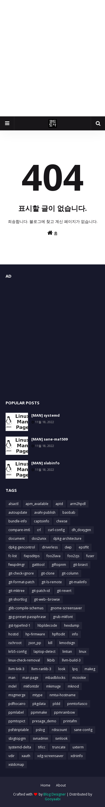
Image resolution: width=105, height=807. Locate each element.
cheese (61, 521)
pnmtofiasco (77, 703)
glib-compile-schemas (25, 608)
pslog (40, 729)
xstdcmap (16, 764)
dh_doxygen (81, 529)
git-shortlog (17, 599)
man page (30, 677)
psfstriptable (18, 729)
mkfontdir (31, 686)
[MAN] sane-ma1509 (49, 439)
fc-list (12, 556)
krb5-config (17, 651)
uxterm (78, 747)
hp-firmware (35, 634)
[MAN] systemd (45, 415)
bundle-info (17, 521)
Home (45, 785)
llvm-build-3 (71, 660)
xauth (26, 755)
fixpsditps (31, 556)
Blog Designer (54, 794)
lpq (75, 669)
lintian (67, 651)
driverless (50, 547)
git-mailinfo (78, 582)
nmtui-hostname (63, 695)
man (11, 677)
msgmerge (16, 695)
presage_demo (44, 721)
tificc (41, 747)
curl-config (56, 529)
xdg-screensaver (50, 755)
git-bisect (80, 564)
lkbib (51, 660)
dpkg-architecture (67, 538)
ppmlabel (16, 712)
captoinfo (41, 521)
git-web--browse (47, 599)
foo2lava (53, 556)
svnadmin (40, 738)
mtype (37, 695)
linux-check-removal (24, 660)
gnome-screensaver (66, 608)
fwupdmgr (16, 564)
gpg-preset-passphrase (27, 616)
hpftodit (58, 634)
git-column (70, 573)
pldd (56, 703)
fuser (90, 556)
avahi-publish (44, 512)
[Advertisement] (52, 58)
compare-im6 (19, 529)
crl (39, 529)
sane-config (83, 729)
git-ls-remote (51, 582)
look (61, 669)
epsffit (84, 547)
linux (82, 651)
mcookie (79, 677)
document (16, 538)
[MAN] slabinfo (45, 462)
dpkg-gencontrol (21, 547)
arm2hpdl (78, 503)
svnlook (61, 738)
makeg (90, 669)
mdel (12, 686)
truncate (59, 747)
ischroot (15, 642)
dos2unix (39, 538)
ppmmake (39, 712)
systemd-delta (19, 747)
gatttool (38, 564)
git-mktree (16, 590)
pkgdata (39, 703)
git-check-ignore (21, 573)
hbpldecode (47, 625)
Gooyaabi (52, 799)
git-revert (64, 590)
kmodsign (67, 642)
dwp (68, 547)
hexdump (71, 625)
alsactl (13, 503)
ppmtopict (16, 721)
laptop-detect (44, 651)
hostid (13, 634)
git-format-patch (21, 582)
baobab (68, 512)
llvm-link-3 (16, 669)
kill (50, 642)
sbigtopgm (17, 738)
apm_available (36, 503)
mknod (73, 686)
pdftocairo (16, 703)
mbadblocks (55, 677)
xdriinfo (77, 755)
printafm (70, 721)
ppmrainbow (64, 712)
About (61, 785)
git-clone (48, 573)
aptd (59, 503)
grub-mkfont (63, 616)
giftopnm (59, 564)
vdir (11, 755)
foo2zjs (73, 556)
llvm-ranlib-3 (41, 669)
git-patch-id (41, 590)
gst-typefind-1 (19, 625)
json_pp (35, 642)
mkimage (53, 686)
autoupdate (17, 512)
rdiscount (59, 729)
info (75, 634)
